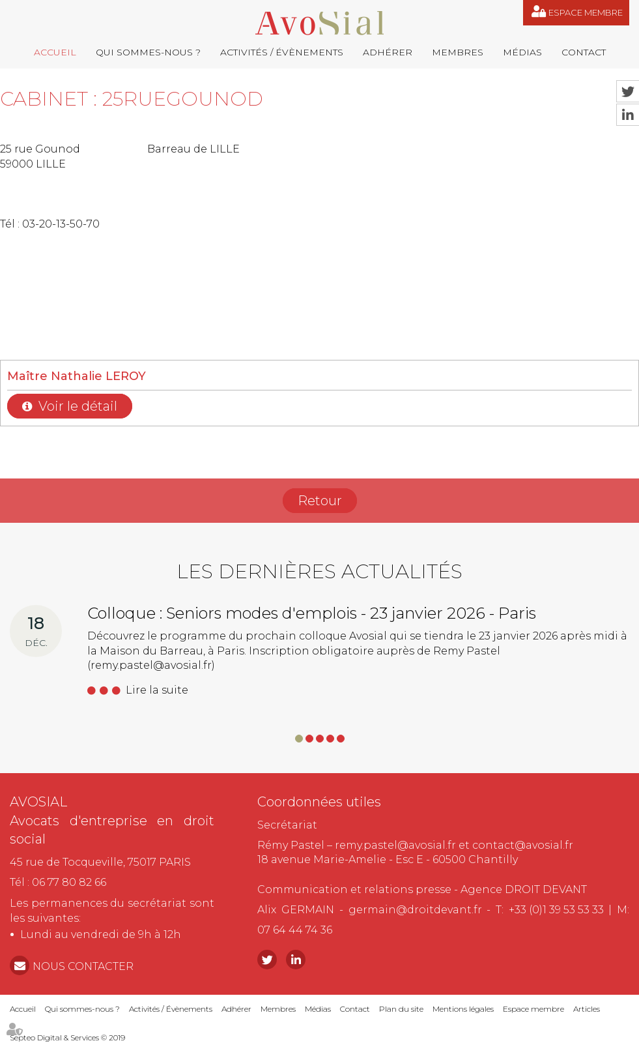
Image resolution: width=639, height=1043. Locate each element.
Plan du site (401, 1009)
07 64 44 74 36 (294, 930)
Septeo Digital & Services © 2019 (67, 1037)
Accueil (55, 52)
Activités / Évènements (281, 52)
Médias (522, 52)
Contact (583, 52)
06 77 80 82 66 (69, 882)
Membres (457, 52)
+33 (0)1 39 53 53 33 (556, 909)
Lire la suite (157, 690)
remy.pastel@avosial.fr (395, 845)
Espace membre (585, 12)
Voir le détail (77, 406)
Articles (586, 1009)
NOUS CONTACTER (83, 966)
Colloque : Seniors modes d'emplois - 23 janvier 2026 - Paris (311, 613)
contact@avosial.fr (522, 845)
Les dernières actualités (319, 571)
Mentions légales (463, 1009)
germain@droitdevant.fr (415, 909)
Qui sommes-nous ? (148, 52)
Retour (320, 500)
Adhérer (387, 52)
